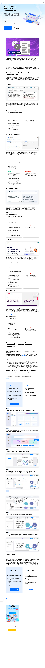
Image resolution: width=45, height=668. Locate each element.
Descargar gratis (8, 28)
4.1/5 (11, 212)
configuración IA (24, 361)
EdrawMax (24, 355)
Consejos (11, 35)
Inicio (8, 35)
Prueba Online (30, 404)
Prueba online (16, 28)
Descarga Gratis (14, 403)
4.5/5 (11, 314)
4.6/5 (11, 108)
